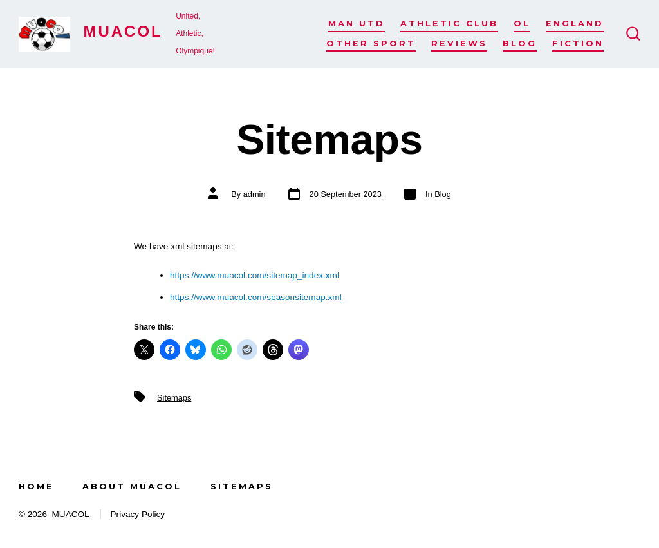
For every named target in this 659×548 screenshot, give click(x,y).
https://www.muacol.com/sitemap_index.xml (254, 275)
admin (254, 194)
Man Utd (356, 23)
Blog (520, 43)
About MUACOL (131, 486)
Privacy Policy (138, 514)
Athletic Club (449, 23)
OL (522, 23)
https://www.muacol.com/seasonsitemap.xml (256, 297)
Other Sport (371, 43)
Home (36, 486)
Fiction (578, 43)
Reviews (459, 43)
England (575, 23)
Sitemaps (174, 397)
